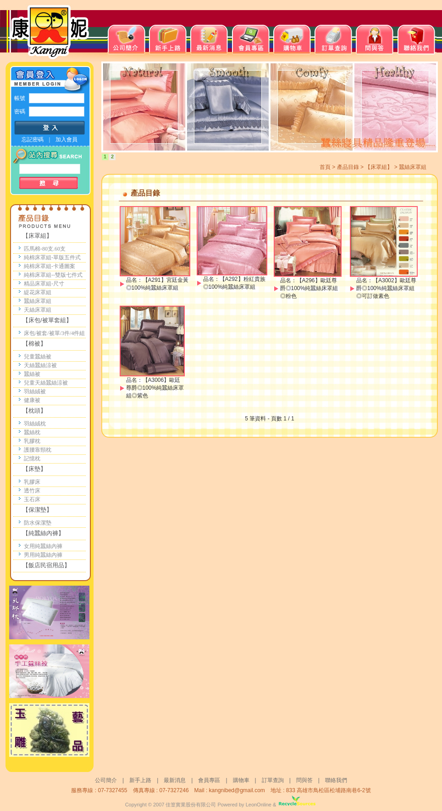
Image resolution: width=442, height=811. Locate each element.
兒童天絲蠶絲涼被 (46, 383)
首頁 (325, 167)
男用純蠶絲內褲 (43, 555)
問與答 (307, 780)
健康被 (32, 400)
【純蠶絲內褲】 (43, 533)
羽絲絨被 (35, 391)
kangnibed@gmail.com (237, 790)
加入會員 (66, 139)
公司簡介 (106, 780)
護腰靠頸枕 (37, 450)
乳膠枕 (32, 441)
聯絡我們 (336, 780)
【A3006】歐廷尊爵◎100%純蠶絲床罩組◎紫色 (155, 388)
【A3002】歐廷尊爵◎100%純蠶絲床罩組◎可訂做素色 (386, 288)
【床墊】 (34, 468)
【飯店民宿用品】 (46, 565)
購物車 (241, 780)
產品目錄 (348, 167)
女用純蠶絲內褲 (43, 546)
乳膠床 (32, 482)
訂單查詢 (273, 780)
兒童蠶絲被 (37, 356)
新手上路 (140, 780)
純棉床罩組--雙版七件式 (53, 275)
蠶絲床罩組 (37, 301)
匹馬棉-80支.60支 (45, 249)
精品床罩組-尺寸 (44, 283)
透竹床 (32, 490)
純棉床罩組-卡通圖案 (49, 266)
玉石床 (32, 499)
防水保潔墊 (37, 523)
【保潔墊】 (37, 509)
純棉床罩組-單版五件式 (52, 257)
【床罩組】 (37, 235)
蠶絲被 (32, 374)
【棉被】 (34, 343)
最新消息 (175, 780)
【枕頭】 (34, 410)
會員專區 (209, 780)
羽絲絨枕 (35, 423)
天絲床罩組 (37, 310)
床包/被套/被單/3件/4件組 (54, 333)
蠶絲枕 (32, 432)
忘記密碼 (33, 139)
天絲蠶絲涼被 (40, 365)
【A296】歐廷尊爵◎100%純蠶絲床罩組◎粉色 (309, 288)
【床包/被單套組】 (47, 320)
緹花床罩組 (37, 292)
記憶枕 (32, 458)
